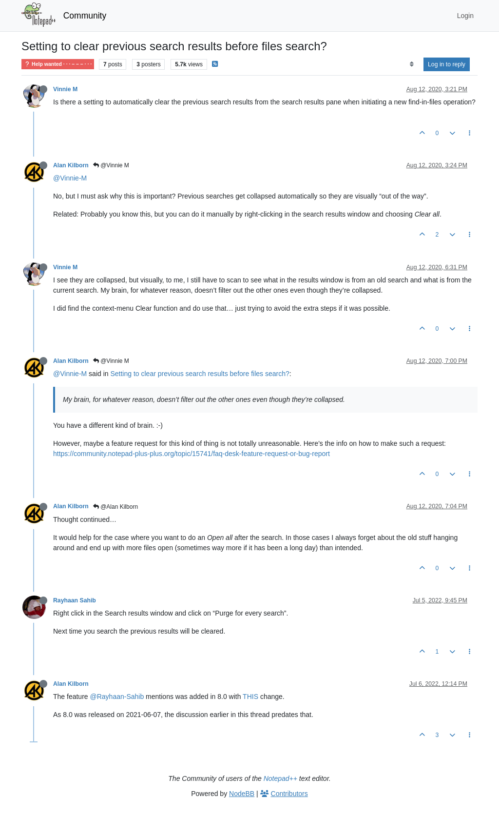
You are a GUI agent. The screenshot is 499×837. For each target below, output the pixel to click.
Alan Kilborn (71, 165)
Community (85, 15)
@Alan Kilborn (115, 506)
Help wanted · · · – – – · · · (58, 64)
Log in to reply (446, 64)
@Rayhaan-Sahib (117, 696)
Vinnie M (65, 89)
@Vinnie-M (70, 178)
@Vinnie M (111, 165)
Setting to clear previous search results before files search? (199, 374)
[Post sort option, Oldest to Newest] (411, 64)
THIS (250, 696)
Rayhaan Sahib (74, 600)
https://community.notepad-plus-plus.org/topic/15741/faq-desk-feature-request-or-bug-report (191, 454)
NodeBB (241, 793)
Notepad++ (280, 778)
